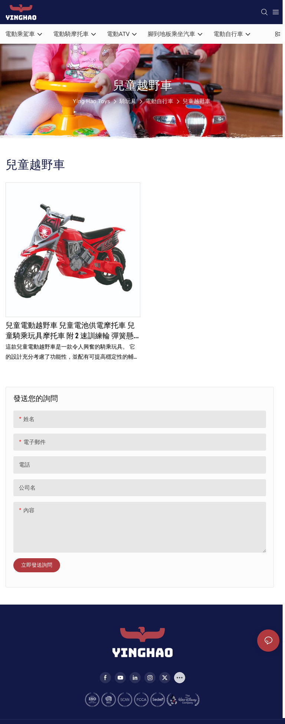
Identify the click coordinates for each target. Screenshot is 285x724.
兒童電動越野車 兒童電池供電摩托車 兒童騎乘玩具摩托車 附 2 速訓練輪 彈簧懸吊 (70, 330)
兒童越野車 (196, 101)
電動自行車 (159, 101)
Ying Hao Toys (91, 101)
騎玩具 (127, 101)
